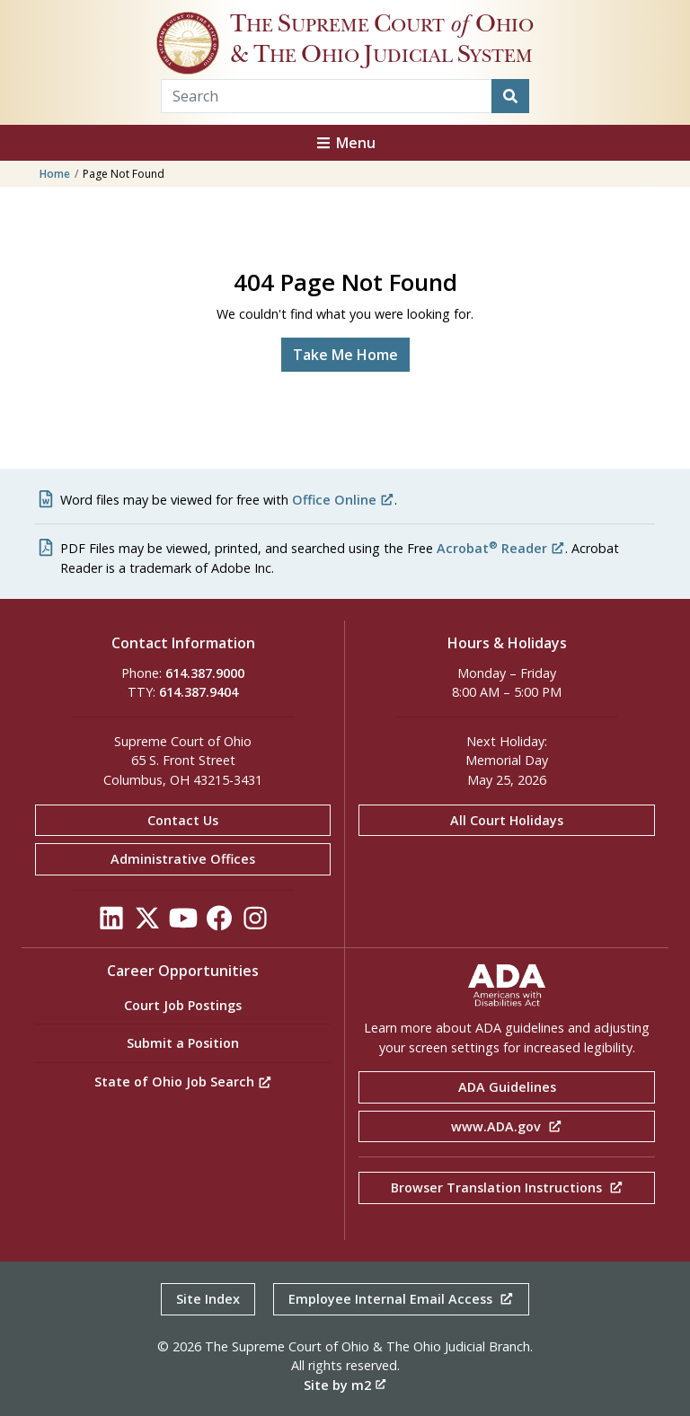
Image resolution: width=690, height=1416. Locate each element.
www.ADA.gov (506, 1126)
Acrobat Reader (501, 548)
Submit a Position (183, 1042)
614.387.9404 (198, 691)
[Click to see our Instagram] (255, 922)
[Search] (510, 96)
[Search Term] (326, 96)
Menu (345, 143)
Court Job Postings (183, 1005)
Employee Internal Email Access (401, 1298)
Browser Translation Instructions (507, 1187)
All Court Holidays (506, 820)
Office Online (343, 499)
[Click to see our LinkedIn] (111, 922)
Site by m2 (345, 1385)
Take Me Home (345, 355)
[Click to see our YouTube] (183, 922)
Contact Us (182, 820)
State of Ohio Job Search (183, 1081)
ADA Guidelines (507, 1086)
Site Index (208, 1298)
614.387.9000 (204, 673)
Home (55, 173)
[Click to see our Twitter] (147, 922)
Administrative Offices (183, 858)
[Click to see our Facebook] (219, 922)
